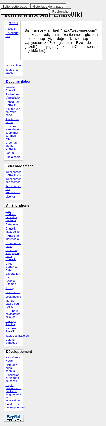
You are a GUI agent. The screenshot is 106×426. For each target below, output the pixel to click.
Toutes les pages (11, 71)
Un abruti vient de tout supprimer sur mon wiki (13, 132)
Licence (10, 196)
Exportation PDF (12, 275)
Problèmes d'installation (13, 96)
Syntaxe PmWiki (10, 330)
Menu (13, 23)
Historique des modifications (13, 49)
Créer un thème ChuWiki (11, 145)
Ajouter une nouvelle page (12, 111)
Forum (9, 152)
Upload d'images (11, 341)
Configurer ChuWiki (12, 103)
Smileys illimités (10, 323)
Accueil (10, 28)
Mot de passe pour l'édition (12, 303)
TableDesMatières (14, 335)
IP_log (9, 288)
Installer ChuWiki (10, 89)
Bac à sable (12, 156)
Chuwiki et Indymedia (12, 237)
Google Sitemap (10, 282)
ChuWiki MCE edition (13, 230)
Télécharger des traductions (13, 189)
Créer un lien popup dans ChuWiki (12, 255)
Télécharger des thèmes (13, 180)
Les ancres (12, 292)
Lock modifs (13, 296)
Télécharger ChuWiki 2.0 (13, 173)
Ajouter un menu (12, 121)
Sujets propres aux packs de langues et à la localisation (13, 393)
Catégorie (11, 224)
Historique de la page (48, 6)
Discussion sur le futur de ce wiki (12, 377)
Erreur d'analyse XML (11, 266)
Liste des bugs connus (11, 367)
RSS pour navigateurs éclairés (12, 313)
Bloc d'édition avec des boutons (11, 216)
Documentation (18, 81)
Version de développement (14, 406)
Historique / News (12, 359)
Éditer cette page (14, 6)
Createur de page (13, 245)
